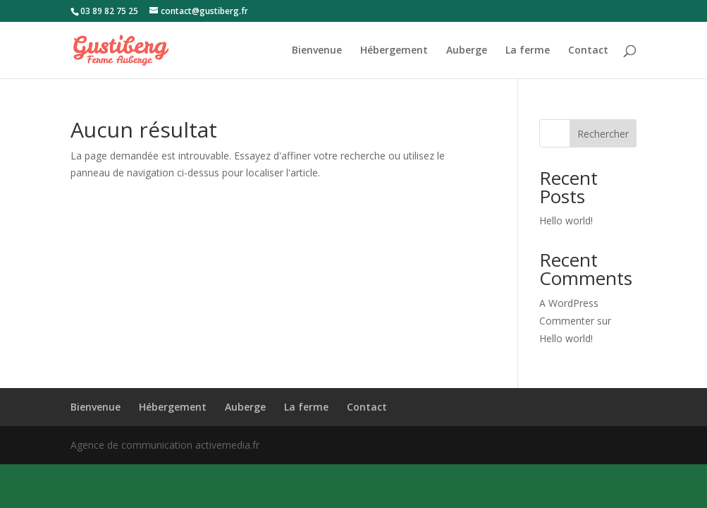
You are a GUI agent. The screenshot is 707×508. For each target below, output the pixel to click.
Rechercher (603, 133)
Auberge (466, 50)
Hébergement (394, 50)
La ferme (527, 50)
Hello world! (566, 220)
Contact (588, 50)
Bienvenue (317, 50)
